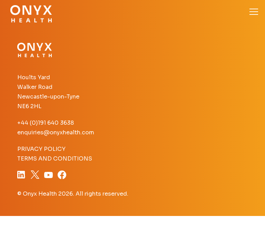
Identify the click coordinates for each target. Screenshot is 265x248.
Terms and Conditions (54, 158)
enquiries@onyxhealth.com (55, 132)
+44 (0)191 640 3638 (45, 122)
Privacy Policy (41, 149)
